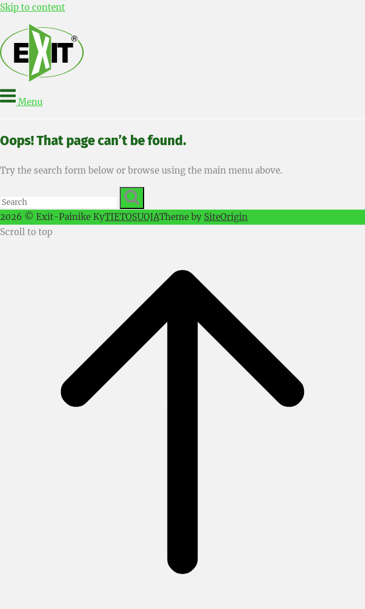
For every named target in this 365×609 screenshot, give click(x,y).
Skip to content (32, 7)
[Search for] (58, 202)
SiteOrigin (226, 216)
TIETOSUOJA (132, 216)
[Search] (132, 198)
